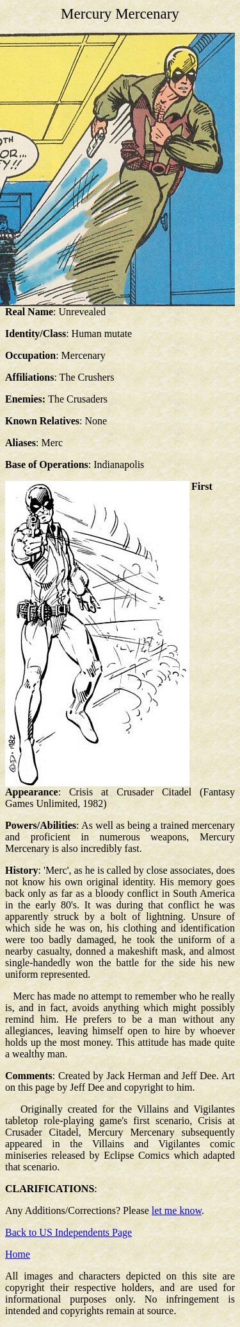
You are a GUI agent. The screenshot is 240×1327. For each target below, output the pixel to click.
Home (17, 1254)
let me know (177, 1210)
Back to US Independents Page (68, 1232)
